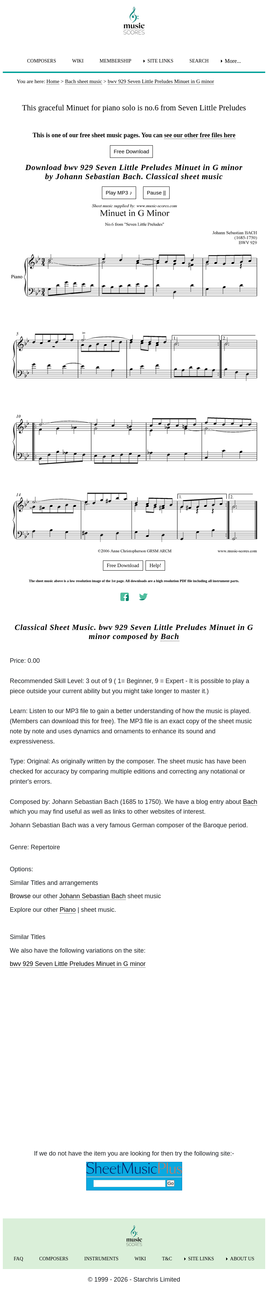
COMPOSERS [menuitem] (41, 61)
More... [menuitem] (233, 61)
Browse (20, 896)
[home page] (134, 20)
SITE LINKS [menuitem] (160, 61)
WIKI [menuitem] (78, 61)
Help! (155, 565)
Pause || (156, 193)
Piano (68, 909)
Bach (170, 636)
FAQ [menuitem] (18, 1258)
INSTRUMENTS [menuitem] (101, 1258)
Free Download (131, 151)
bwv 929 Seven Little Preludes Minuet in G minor (78, 963)
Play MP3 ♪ (119, 193)
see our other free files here (199, 135)
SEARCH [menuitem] (199, 61)
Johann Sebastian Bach (92, 896)
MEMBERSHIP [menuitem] (115, 61)
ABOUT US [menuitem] (242, 1258)
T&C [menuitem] (167, 1258)
